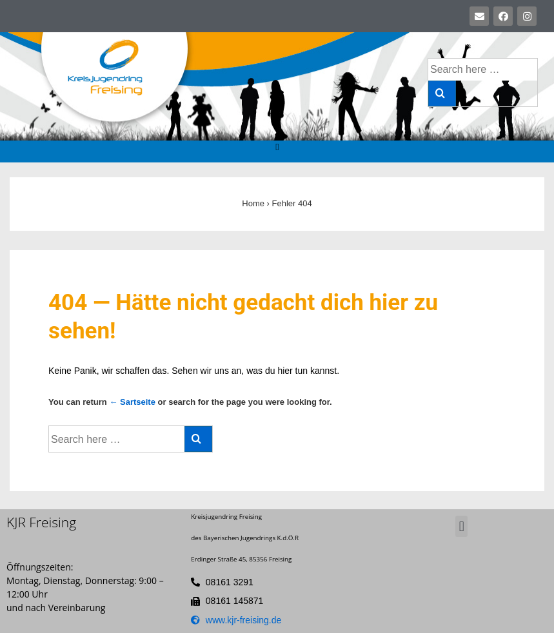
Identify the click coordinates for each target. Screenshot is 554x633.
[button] (277, 148)
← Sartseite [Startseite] (132, 402)
